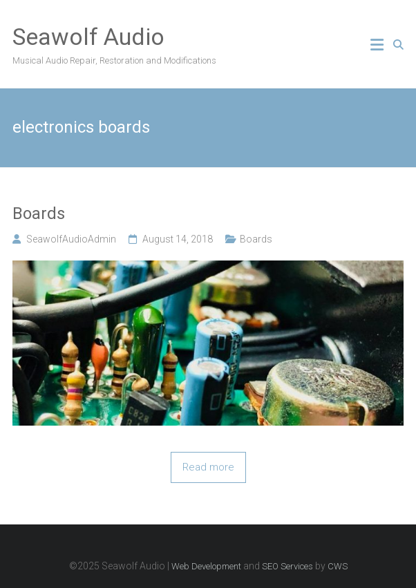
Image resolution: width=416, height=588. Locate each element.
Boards (38, 213)
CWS (338, 566)
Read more (208, 467)
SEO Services (287, 566)
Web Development (206, 566)
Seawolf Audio (88, 36)
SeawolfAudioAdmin (71, 239)
